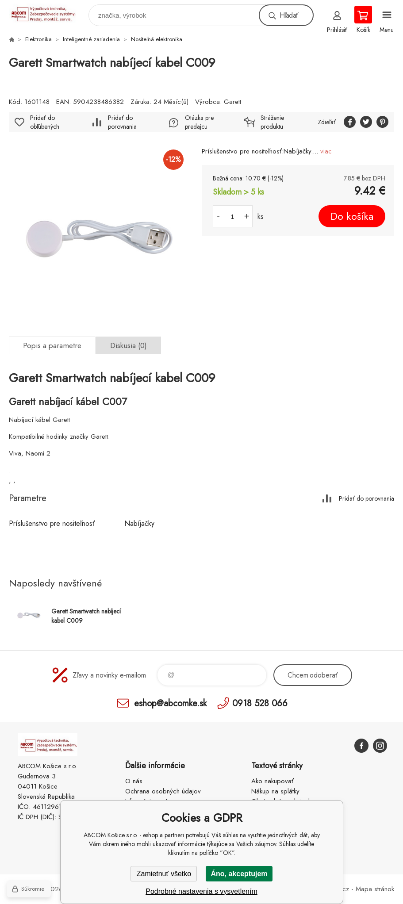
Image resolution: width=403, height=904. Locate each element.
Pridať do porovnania (122, 122)
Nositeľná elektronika (156, 39)
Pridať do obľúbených (44, 122)
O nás (133, 781)
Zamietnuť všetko (164, 873)
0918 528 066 (260, 703)
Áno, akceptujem (239, 873)
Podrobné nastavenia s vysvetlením (201, 891)
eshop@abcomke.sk (170, 703)
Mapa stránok (375, 889)
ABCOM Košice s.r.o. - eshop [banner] (48, 13)
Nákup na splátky (275, 791)
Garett (232, 102)
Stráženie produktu (272, 122)
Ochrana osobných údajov (163, 791)
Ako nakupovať (272, 781)
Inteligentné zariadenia (91, 39)
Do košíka (351, 216)
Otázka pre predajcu (199, 122)
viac (326, 151)
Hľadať (289, 15)
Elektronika (38, 39)
